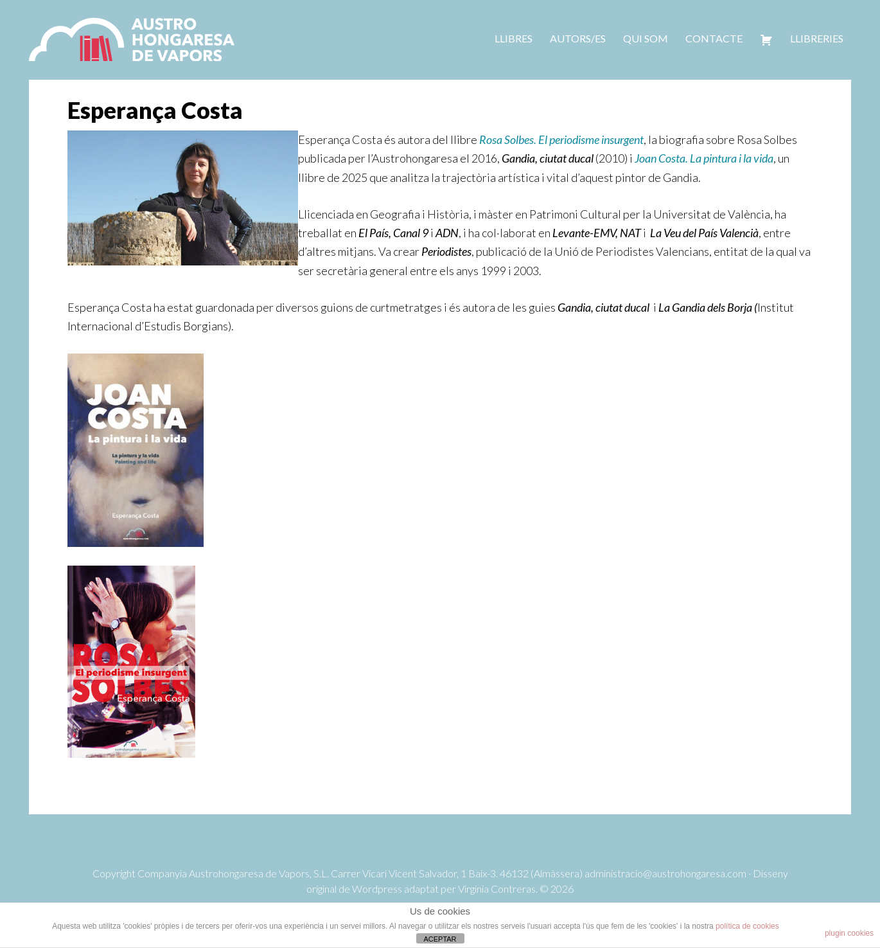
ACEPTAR (439, 939)
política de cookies (747, 926)
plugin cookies (849, 933)
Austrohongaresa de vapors (131, 38)
